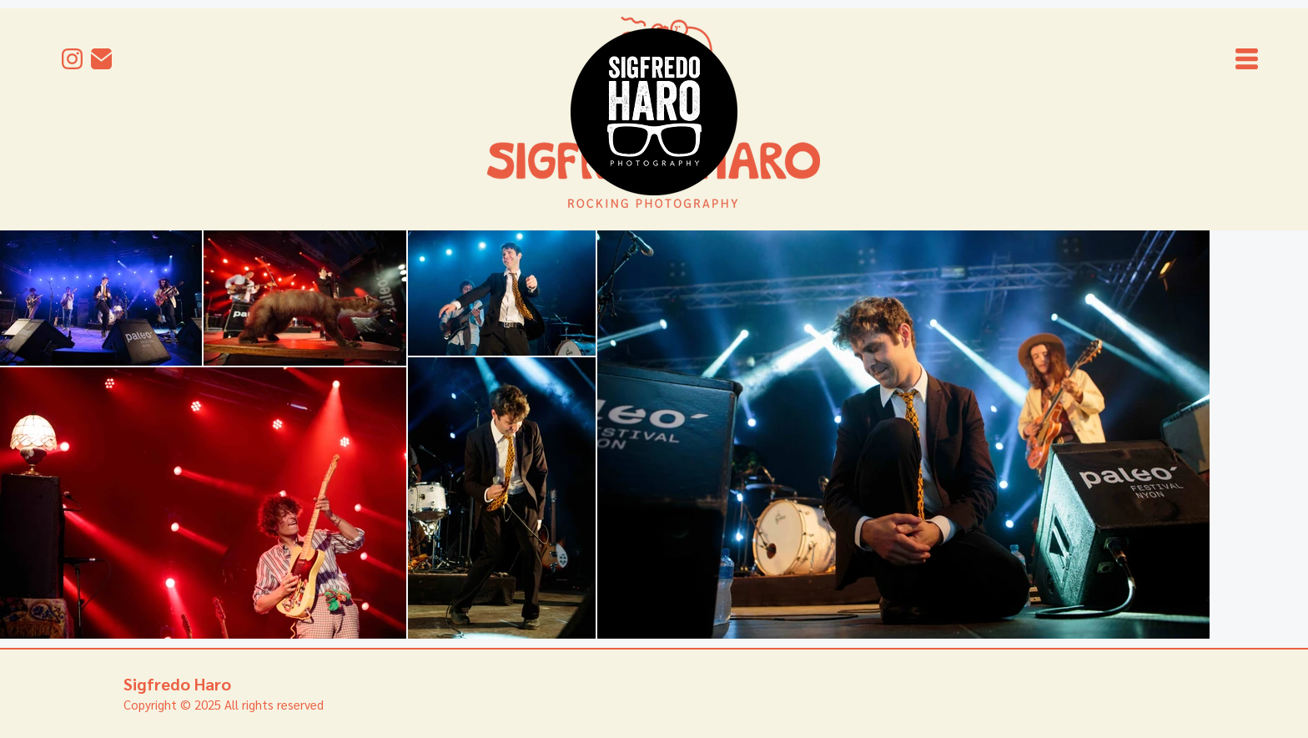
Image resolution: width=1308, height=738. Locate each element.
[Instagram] (72, 58)
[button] (1246, 58)
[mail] (101, 58)
